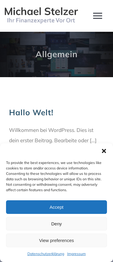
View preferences (56, 240)
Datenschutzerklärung (45, 253)
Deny (56, 223)
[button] (104, 151)
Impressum (76, 253)
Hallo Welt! (31, 112)
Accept (57, 207)
